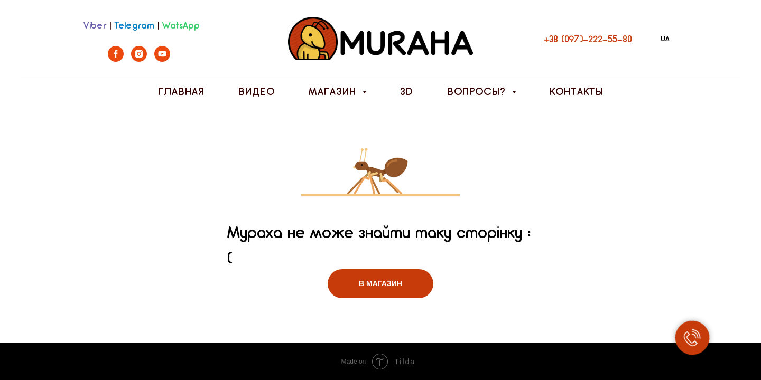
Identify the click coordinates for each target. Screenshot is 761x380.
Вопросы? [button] (478, 92)
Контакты (577, 92)
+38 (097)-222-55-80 (588, 40)
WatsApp (181, 26)
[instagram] (139, 58)
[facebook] (116, 58)
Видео (256, 92)
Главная (181, 92)
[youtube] (162, 58)
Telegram (134, 26)
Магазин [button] (334, 92)
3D (406, 92)
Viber (94, 26)
